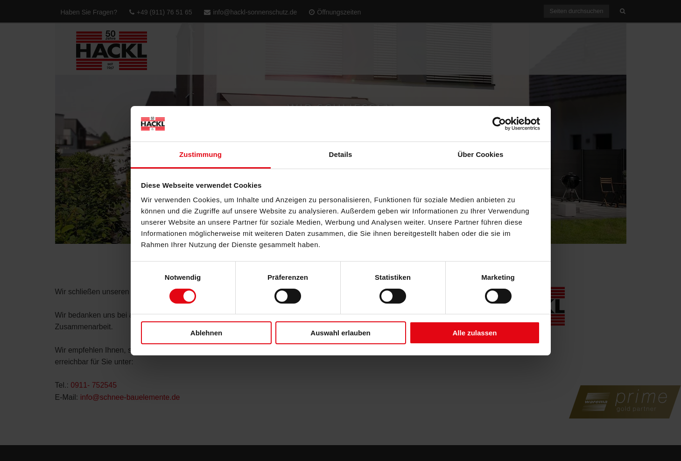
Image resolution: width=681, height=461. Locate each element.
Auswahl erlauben (340, 333)
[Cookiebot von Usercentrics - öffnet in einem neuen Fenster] (499, 124)
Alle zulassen (474, 333)
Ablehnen (206, 333)
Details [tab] (340, 154)
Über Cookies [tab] (481, 154)
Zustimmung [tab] (200, 154)
